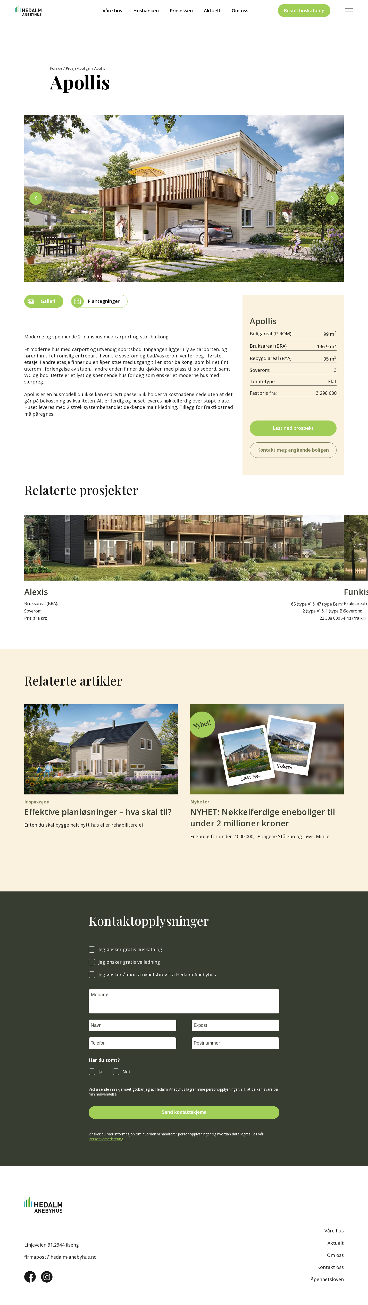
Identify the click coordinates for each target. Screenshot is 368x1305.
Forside (56, 68)
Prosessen (181, 19)
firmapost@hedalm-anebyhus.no (60, 1257)
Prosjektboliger (78, 68)
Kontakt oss (330, 1267)
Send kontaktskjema (184, 1112)
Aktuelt (212, 19)
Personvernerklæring (106, 1138)
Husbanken (146, 19)
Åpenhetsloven (327, 1279)
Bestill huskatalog (304, 19)
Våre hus (112, 19)
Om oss (240, 19)
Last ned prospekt (293, 428)
